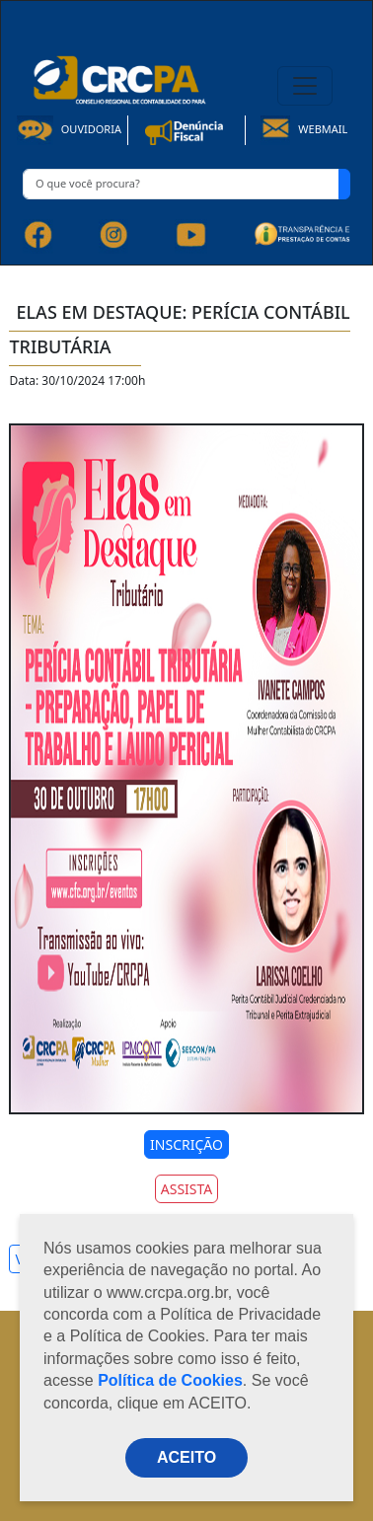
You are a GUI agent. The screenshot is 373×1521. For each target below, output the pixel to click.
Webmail (304, 128)
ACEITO (186, 1457)
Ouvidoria (69, 128)
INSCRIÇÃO (186, 1144)
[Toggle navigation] (305, 86)
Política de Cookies (170, 1380)
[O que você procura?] (181, 184)
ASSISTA (187, 1188)
